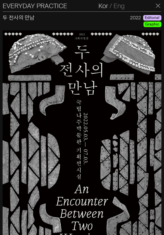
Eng (119, 6)
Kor (103, 6)
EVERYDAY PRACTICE (35, 6)
